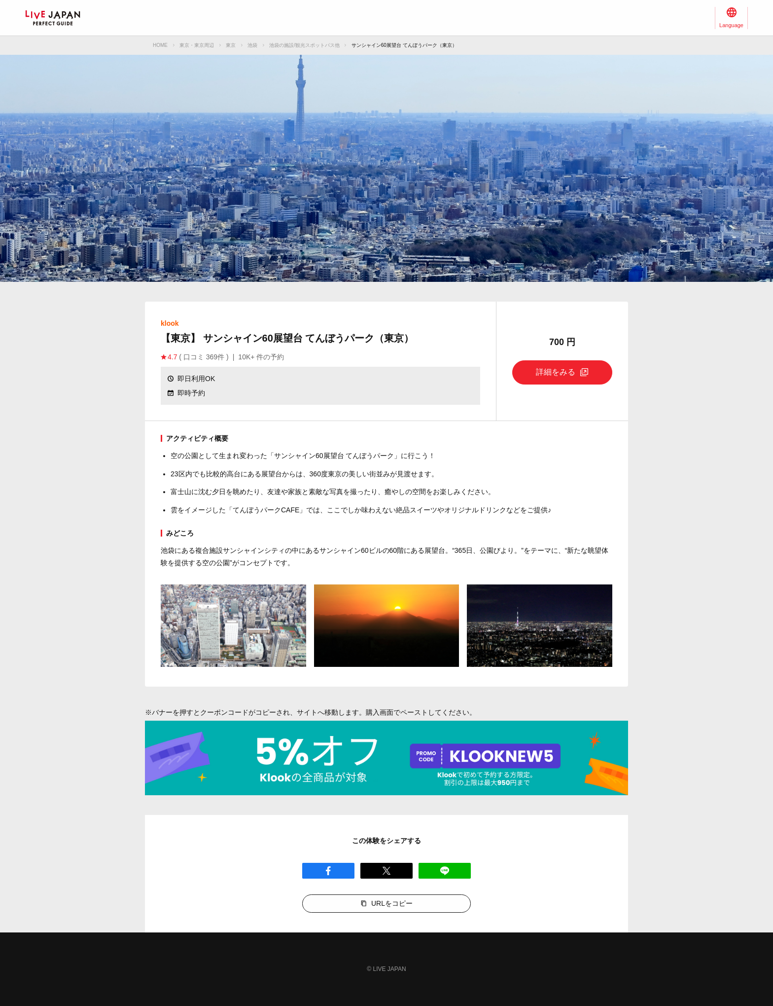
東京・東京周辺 (196, 45)
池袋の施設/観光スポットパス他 (304, 45)
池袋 (252, 45)
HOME (160, 45)
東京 (231, 45)
